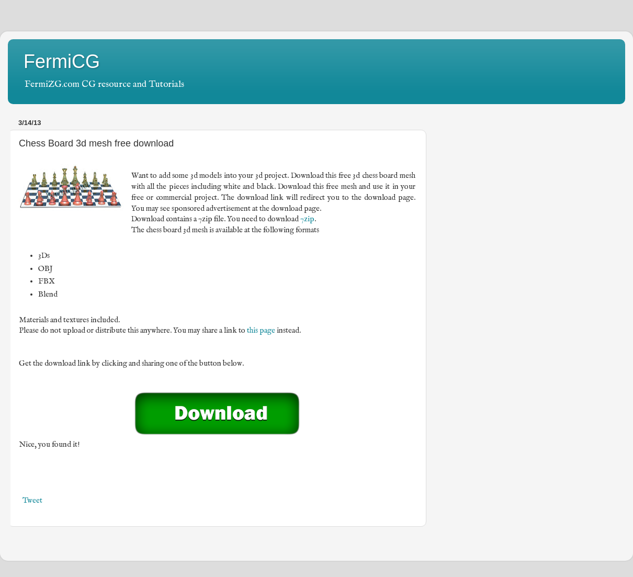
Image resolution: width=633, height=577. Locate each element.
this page (261, 330)
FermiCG (62, 61)
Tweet (32, 500)
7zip (307, 219)
